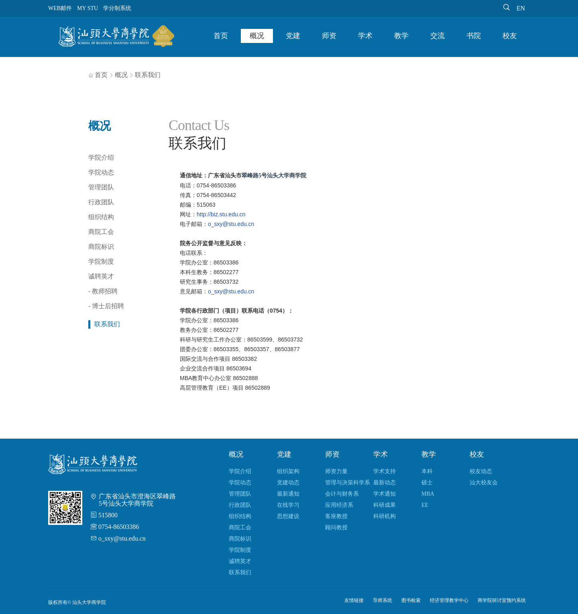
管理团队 (101, 187)
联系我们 (148, 74)
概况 (257, 36)
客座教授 (336, 516)
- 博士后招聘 (106, 306)
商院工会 (101, 231)
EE (424, 505)
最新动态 (384, 483)
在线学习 (288, 505)
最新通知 (288, 494)
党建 (293, 36)
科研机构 (384, 516)
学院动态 (101, 172)
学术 (365, 36)
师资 (329, 36)
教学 (401, 36)
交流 (437, 36)
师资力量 (336, 471)
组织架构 (288, 471)
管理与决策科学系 (347, 483)
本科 (427, 471)
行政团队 (101, 202)
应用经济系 (339, 505)
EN (521, 8)
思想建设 (288, 516)
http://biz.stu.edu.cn (221, 214)
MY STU (87, 8)
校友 (510, 36)
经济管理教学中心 (449, 600)
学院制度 (101, 261)
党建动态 (288, 483)
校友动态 (481, 471)
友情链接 (354, 600)
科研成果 (384, 505)
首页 (221, 36)
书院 (473, 36)
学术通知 (384, 494)
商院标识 (101, 246)
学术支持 (384, 471)
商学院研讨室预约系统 (502, 600)
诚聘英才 (101, 276)
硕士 (427, 483)
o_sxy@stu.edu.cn (231, 224)
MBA (427, 494)
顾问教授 (336, 528)
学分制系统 (117, 8)
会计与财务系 (342, 494)
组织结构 (101, 216)
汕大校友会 (484, 483)
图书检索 (411, 600)
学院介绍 (101, 157)
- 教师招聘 (103, 291)
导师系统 (382, 600)
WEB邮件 (60, 8)
